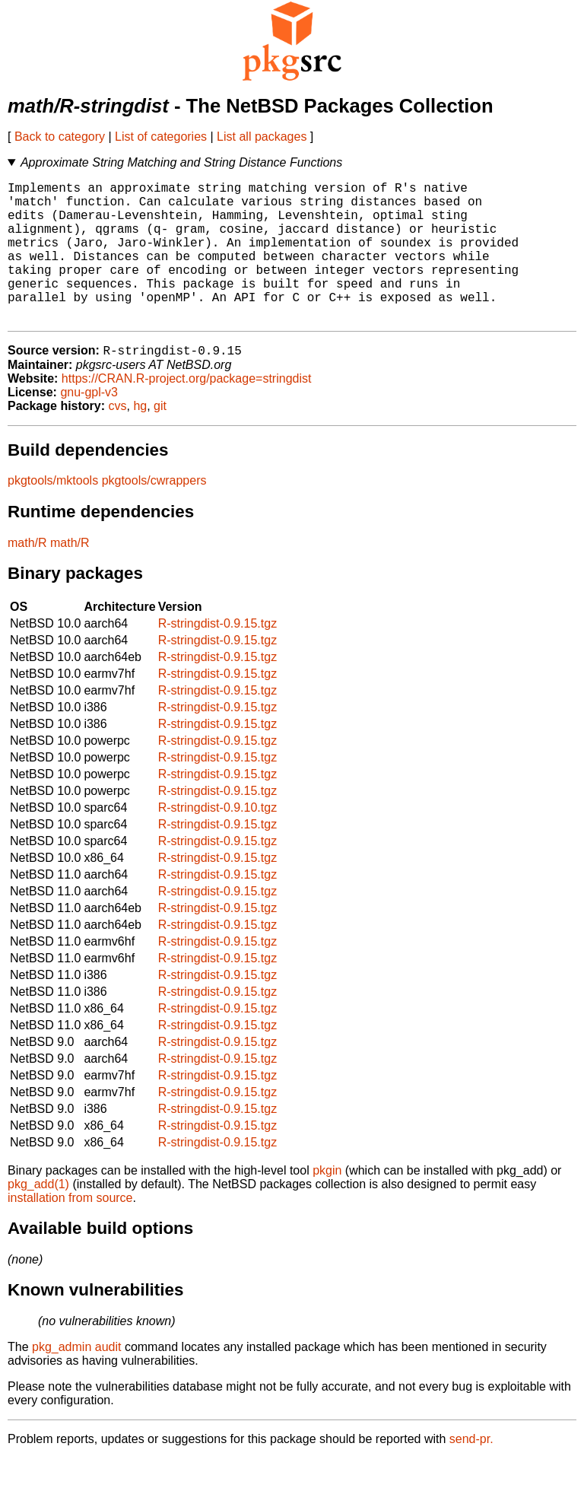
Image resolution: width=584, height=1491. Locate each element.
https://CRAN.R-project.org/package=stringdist (187, 411)
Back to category (59, 136)
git (160, 438)
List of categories (161, 136)
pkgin (327, 1203)
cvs (118, 438)
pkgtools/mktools (53, 513)
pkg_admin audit (76, 1379)
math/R (27, 575)
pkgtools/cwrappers (154, 513)
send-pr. (471, 1471)
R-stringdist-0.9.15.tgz (218, 656)
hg (140, 438)
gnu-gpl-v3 (89, 424)
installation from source (70, 1230)
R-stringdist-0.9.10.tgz (218, 840)
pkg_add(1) (38, 1216)
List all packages (261, 136)
